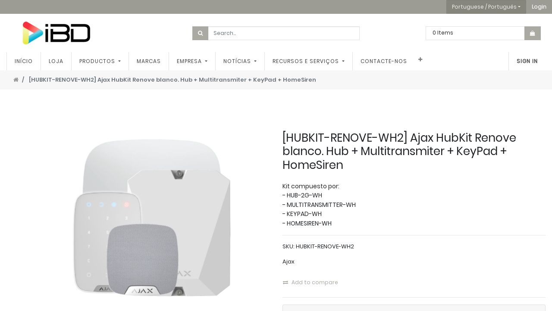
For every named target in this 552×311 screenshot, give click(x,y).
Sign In (527, 61)
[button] (539, 7)
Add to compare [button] (310, 282)
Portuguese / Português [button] (484, 6)
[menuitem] (24, 61)
